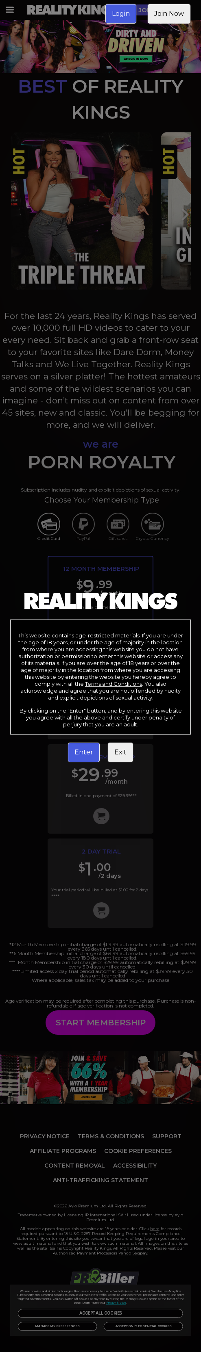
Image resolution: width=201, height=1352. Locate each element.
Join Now (169, 13)
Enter (83, 752)
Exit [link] (120, 752)
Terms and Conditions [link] (113, 683)
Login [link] (121, 13)
